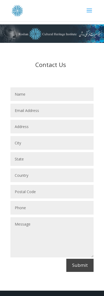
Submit (80, 265)
